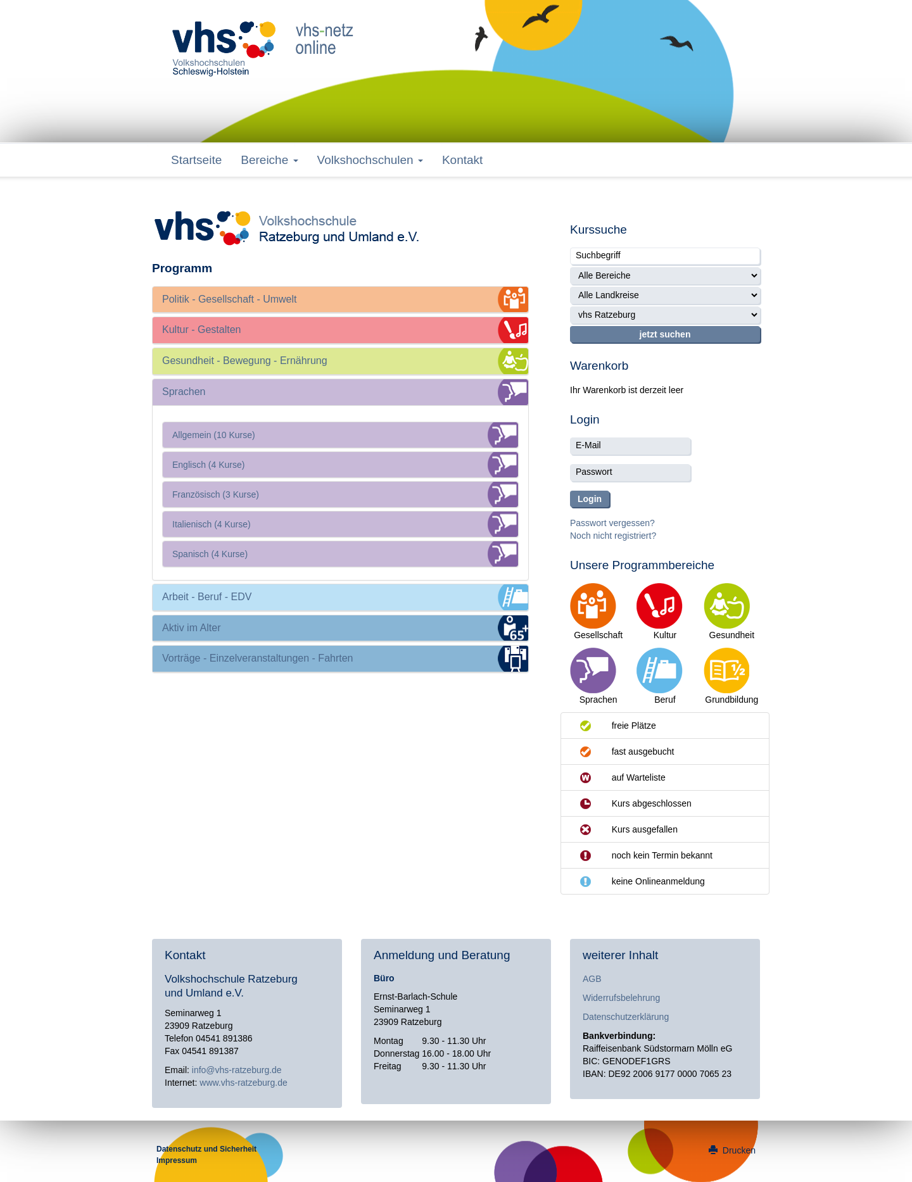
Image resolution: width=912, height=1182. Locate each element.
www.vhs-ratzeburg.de (244, 1083)
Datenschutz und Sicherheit (206, 1149)
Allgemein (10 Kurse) (213, 435)
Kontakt (462, 160)
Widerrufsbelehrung (621, 998)
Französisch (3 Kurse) (215, 494)
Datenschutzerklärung (626, 1017)
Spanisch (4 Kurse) (210, 554)
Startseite (196, 160)
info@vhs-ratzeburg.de (237, 1070)
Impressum (176, 1160)
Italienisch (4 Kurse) (211, 524)
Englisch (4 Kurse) (208, 465)
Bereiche (269, 160)
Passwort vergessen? (612, 523)
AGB (592, 979)
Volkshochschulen (370, 160)
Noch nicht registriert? (613, 536)
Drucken (732, 1150)
